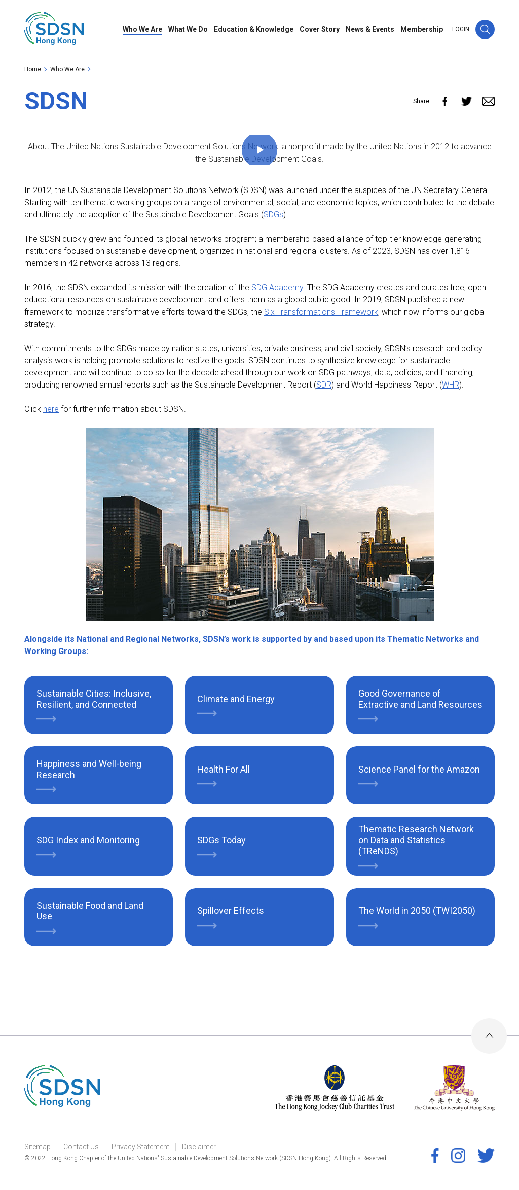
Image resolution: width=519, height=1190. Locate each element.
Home (32, 69)
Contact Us (81, 1147)
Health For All (223, 769)
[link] (54, 29)
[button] (485, 29)
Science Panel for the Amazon (419, 769)
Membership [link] (421, 29)
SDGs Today (221, 840)
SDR (323, 385)
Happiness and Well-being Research (88, 769)
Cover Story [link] (320, 29)
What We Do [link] (188, 29)
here (51, 409)
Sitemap (37, 1147)
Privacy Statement (140, 1147)
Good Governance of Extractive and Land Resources (420, 699)
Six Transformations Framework (321, 312)
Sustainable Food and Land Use (89, 911)
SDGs (273, 214)
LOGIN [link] (460, 29)
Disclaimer (199, 1147)
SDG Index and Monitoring (88, 840)
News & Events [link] (370, 29)
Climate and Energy (236, 699)
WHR (450, 385)
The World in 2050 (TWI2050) (416, 910)
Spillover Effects (230, 910)
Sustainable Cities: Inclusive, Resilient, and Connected (93, 699)
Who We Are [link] (142, 29)
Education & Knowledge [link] (253, 29)
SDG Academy (277, 287)
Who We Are (67, 69)
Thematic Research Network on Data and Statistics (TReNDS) (416, 840)
